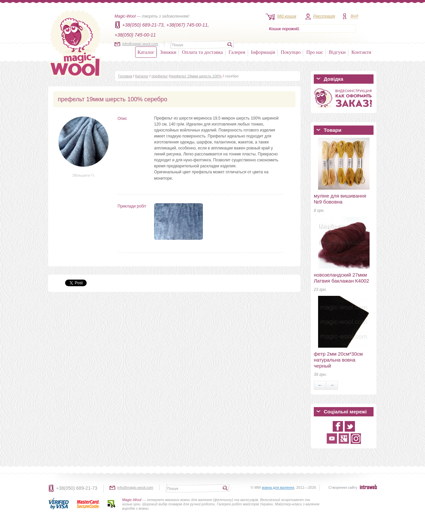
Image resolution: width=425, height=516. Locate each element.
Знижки (168, 52)
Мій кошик (286, 16)
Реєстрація (324, 16)
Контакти (361, 52)
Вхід (354, 16)
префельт (159, 76)
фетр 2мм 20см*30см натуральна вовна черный (338, 360)
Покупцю (290, 52)
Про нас (314, 52)
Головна (125, 76)
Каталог (145, 52)
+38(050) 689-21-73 (76, 488)
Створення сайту (342, 487)
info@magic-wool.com (140, 44)
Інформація (263, 52)
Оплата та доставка (202, 52)
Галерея (236, 52)
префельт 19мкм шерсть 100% (196, 76)
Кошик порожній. (284, 29)
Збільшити (83, 175)
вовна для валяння (278, 487)
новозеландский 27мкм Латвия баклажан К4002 (341, 278)
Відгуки (337, 52)
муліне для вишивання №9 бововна (340, 199)
